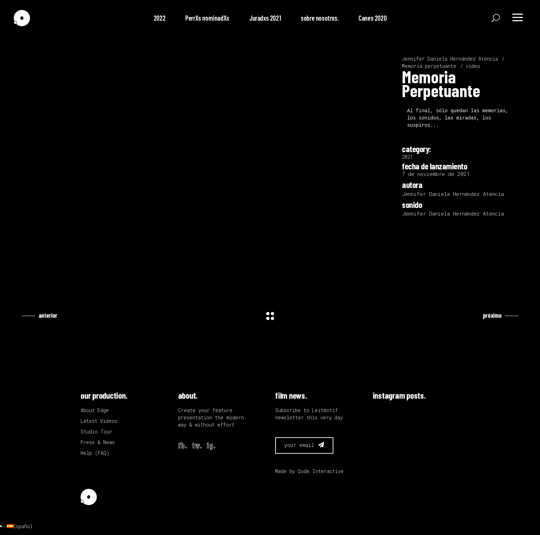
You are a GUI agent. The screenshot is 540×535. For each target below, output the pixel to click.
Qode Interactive (321, 471)
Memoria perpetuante (429, 66)
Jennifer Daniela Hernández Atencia (450, 58)
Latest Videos (99, 421)
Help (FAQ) (95, 453)
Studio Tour (96, 431)
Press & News (98, 442)
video (473, 66)
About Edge (95, 410)
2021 (407, 157)
